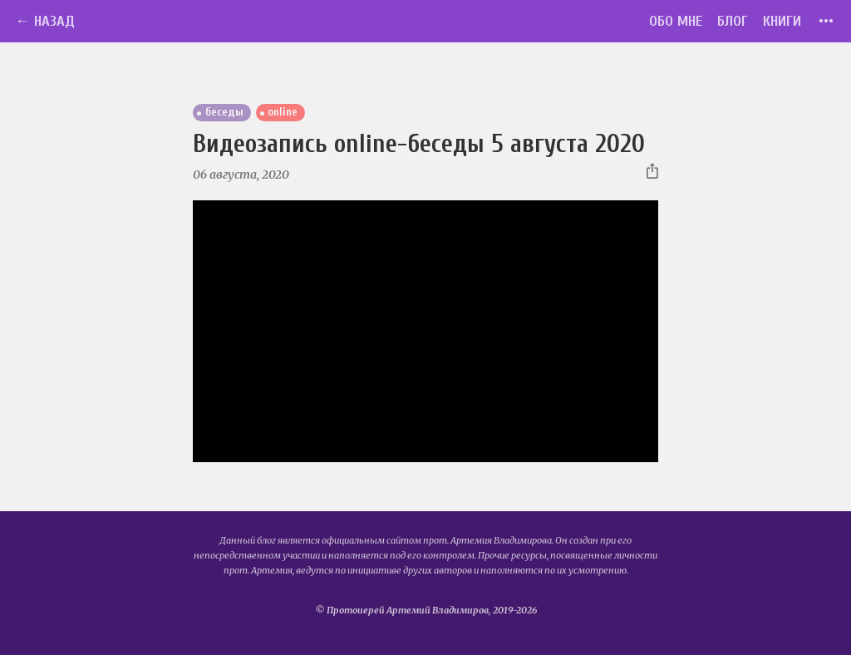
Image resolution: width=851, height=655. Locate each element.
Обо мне (675, 21)
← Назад (45, 21)
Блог (732, 21)
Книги (782, 21)
